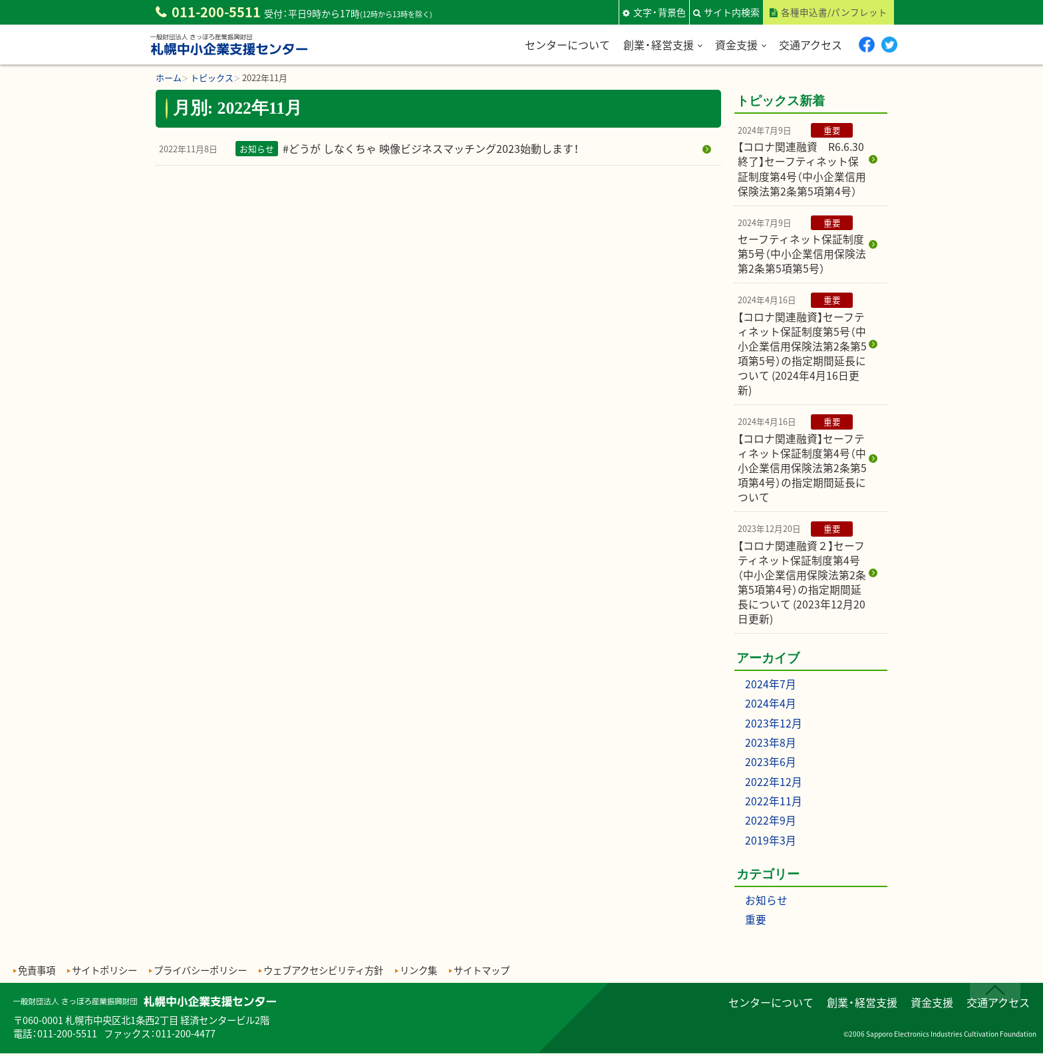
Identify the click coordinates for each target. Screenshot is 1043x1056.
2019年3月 (770, 843)
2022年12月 (773, 785)
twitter (889, 44)
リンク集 (418, 973)
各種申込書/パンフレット (834, 12)
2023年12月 (773, 728)
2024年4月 (770, 709)
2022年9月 (770, 824)
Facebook (865, 44)
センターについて (566, 44)
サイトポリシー (104, 973)
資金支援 (735, 44)
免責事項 (36, 973)
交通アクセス (809, 44)
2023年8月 (770, 747)
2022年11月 (773, 805)
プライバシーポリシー (200, 973)
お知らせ (766, 902)
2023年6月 (770, 766)
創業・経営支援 (657, 44)
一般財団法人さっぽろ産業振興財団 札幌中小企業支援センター (229, 55)
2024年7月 (770, 690)
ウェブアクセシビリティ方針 (323, 973)
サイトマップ (482, 973)
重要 (755, 922)
